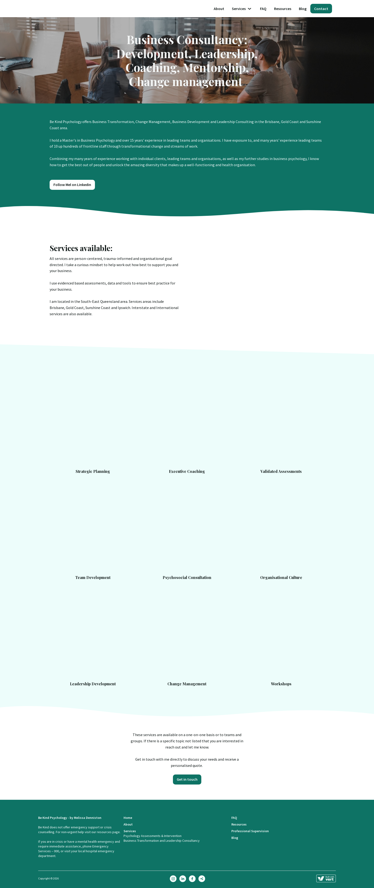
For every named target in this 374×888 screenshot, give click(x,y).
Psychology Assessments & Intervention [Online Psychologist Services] (153, 836)
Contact (321, 8)
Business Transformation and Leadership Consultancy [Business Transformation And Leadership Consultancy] (162, 840)
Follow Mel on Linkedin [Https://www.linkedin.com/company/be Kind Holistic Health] (72, 184)
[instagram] (173, 878)
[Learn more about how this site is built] (326, 878)
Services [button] (242, 8)
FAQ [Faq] (263, 8)
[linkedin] (182, 878)
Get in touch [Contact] (187, 779)
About (219, 8)
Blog (302, 8)
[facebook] (192, 878)
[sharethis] (201, 878)
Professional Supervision (250, 831)
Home (128, 818)
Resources (282, 8)
